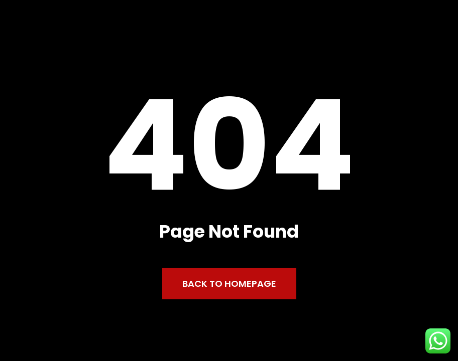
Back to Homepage (229, 283)
